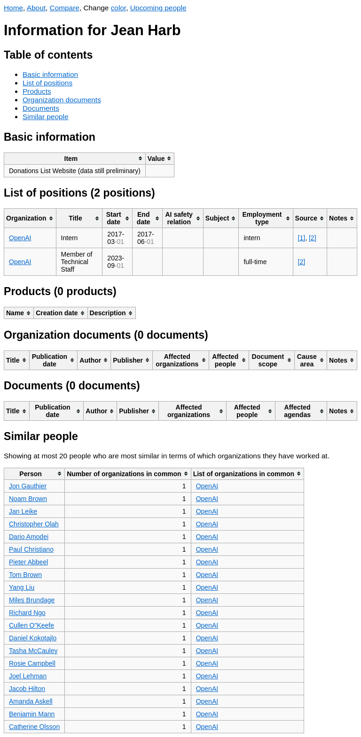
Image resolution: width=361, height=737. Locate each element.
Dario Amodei (28, 536)
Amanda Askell (31, 701)
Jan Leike (23, 511)
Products (37, 91)
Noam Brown (28, 498)
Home (13, 8)
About (36, 8)
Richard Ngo (27, 612)
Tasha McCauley (33, 650)
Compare (64, 8)
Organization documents (62, 100)
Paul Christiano (31, 549)
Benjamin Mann (32, 714)
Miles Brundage (32, 600)
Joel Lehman (28, 676)
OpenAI (20, 238)
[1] (302, 238)
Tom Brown (25, 574)
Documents (41, 108)
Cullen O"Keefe (31, 625)
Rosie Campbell (32, 663)
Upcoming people (158, 8)
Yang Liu (21, 587)
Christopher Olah (34, 524)
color (118, 8)
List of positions (47, 83)
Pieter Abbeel (28, 562)
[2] (312, 238)
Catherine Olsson (34, 726)
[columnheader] (75, 158)
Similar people (46, 117)
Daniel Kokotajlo (32, 638)
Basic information (50, 74)
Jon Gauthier (28, 486)
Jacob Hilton (27, 688)
